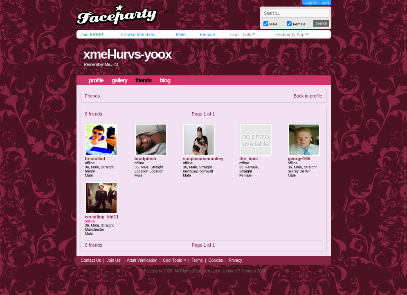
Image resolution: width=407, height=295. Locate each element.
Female (207, 34)
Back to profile (308, 95)
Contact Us (91, 260)
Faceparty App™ (292, 34)
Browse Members (138, 34)
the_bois (248, 158)
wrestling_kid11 (102, 216)
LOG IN (311, 3)
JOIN (325, 3)
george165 (299, 158)
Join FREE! (92, 34)
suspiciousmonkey (203, 158)
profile (96, 80)
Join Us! (114, 260)
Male (181, 34)
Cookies (215, 260)
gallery (119, 80)
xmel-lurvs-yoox (127, 54)
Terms (196, 260)
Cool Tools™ (243, 34)
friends (143, 80)
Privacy (235, 260)
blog (165, 80)
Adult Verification (142, 260)
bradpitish (145, 158)
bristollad (95, 158)
